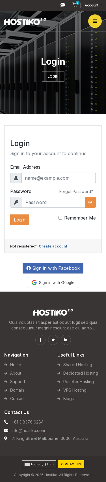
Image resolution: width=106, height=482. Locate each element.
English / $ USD (39, 464)
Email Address (25, 167)
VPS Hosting (74, 390)
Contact (17, 398)
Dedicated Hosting (80, 373)
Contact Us (71, 464)
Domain (17, 390)
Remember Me (80, 218)
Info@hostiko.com (28, 430)
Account (92, 5)
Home (15, 364)
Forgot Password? (76, 191)
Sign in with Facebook (53, 268)
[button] (53, 282)
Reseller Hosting (78, 381)
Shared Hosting (77, 364)
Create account (53, 246)
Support (17, 381)
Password (20, 191)
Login (19, 220)
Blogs (68, 398)
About (15, 373)
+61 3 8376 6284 (28, 422)
